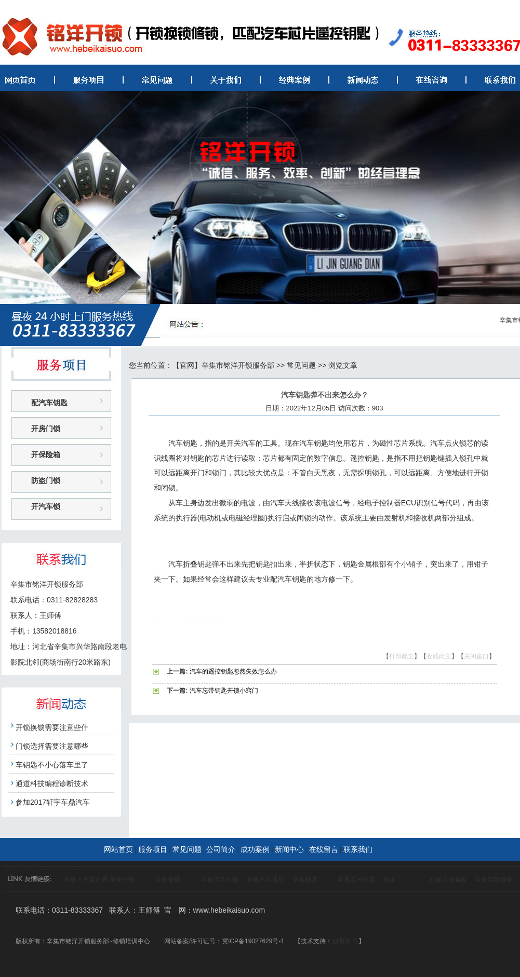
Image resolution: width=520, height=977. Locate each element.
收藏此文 (438, 656)
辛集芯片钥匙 (356, 879)
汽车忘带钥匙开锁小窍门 (224, 690)
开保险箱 (45, 454)
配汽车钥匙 (49, 402)
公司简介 (220, 849)
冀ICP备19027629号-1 (253, 941)
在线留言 (323, 849)
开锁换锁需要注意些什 (52, 727)
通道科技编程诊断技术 (52, 783)
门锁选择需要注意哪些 (52, 746)
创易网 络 (345, 941)
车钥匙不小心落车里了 (52, 765)
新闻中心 (289, 849)
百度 (389, 879)
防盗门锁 (45, 480)
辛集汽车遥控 (265, 879)
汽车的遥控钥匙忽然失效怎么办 (233, 671)
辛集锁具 (304, 879)
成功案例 (255, 849)
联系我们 (357, 849)
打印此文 (401, 656)
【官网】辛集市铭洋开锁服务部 (223, 365)
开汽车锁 (45, 506)
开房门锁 (45, 428)
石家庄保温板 (447, 879)
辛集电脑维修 (493, 879)
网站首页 (118, 849)
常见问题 (301, 365)
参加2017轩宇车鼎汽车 (53, 802)
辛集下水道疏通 (86, 879)
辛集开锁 (122, 879)
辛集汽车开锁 (219, 879)
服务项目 (152, 849)
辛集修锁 (167, 879)
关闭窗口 (476, 656)
